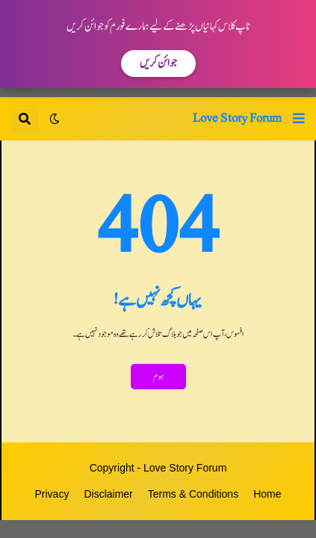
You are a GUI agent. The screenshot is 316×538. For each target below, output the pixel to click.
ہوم (158, 376)
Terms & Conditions (193, 494)
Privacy (52, 494)
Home (267, 494)
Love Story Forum (237, 118)
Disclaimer (108, 494)
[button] (299, 118)
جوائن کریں (158, 63)
